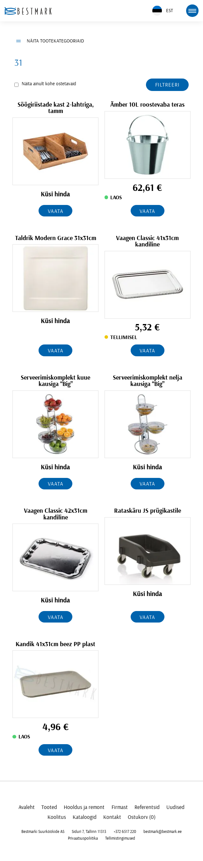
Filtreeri (167, 84)
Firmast (120, 807)
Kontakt (112, 817)
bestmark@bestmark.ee (162, 831)
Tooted (49, 807)
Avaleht (26, 807)
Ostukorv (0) (142, 817)
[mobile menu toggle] (192, 10)
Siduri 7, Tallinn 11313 (89, 831)
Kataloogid (85, 817)
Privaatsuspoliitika (83, 838)
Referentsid (147, 807)
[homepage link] (28, 11)
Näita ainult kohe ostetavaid (49, 83)
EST (162, 11)
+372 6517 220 (125, 831)
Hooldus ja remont (84, 807)
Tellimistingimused (120, 838)
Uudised (175, 807)
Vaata (55, 211)
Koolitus (56, 817)
